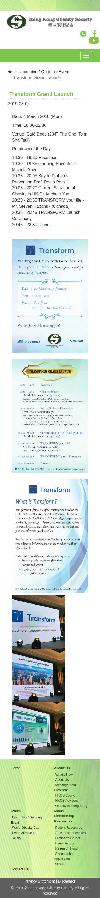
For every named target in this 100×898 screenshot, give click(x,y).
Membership (64, 816)
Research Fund (66, 848)
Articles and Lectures (70, 833)
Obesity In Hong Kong (71, 806)
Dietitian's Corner (67, 838)
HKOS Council (66, 795)
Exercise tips (64, 843)
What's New (64, 775)
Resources (63, 821)
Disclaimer (66, 881)
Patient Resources (68, 828)
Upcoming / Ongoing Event (43, 72)
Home (15, 768)
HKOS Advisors (66, 800)
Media (59, 811)
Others (60, 864)
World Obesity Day (25, 828)
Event (16, 811)
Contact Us (20, 869)
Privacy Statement (40, 881)
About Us (62, 768)
